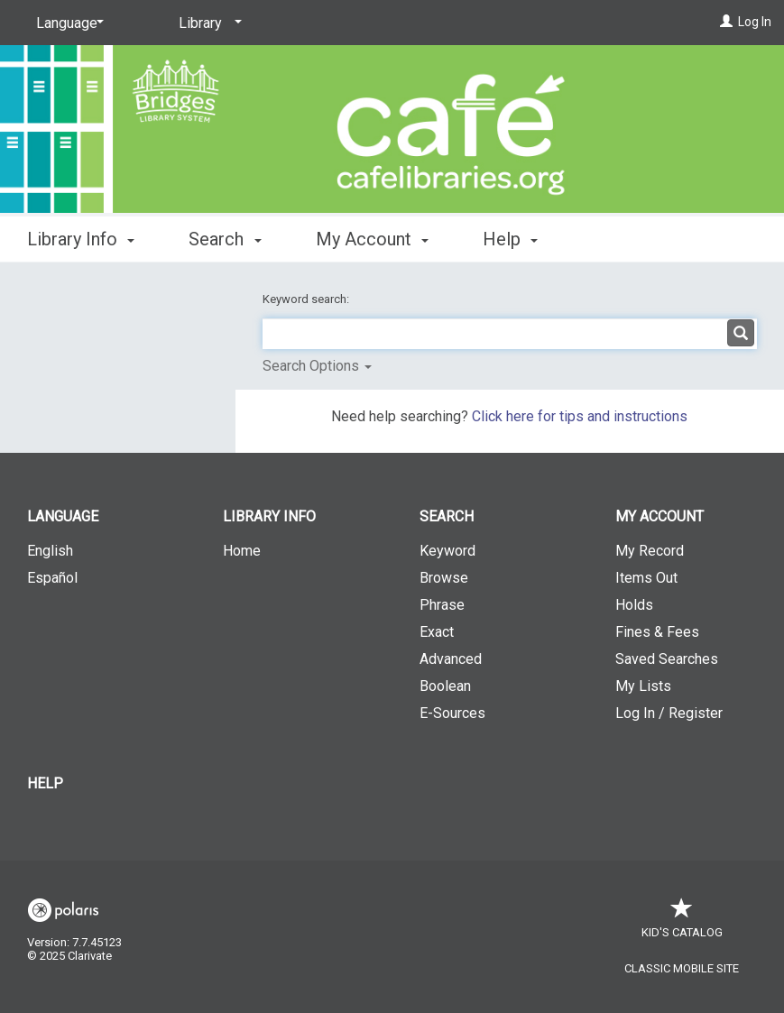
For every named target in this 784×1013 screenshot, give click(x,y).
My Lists (643, 686)
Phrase (442, 604)
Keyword (447, 550)
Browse (444, 577)
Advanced (451, 659)
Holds (634, 604)
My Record (649, 550)
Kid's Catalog (682, 923)
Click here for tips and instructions (579, 416)
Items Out (646, 577)
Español (52, 577)
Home (242, 550)
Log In (754, 21)
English (50, 550)
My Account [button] (372, 239)
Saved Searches (666, 659)
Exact (437, 631)
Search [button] (225, 239)
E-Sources (452, 713)
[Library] (207, 23)
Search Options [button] (317, 365)
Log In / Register (669, 713)
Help (45, 783)
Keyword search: (307, 299)
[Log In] (726, 21)
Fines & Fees (657, 631)
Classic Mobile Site (681, 968)
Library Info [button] (80, 239)
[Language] (66, 23)
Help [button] (510, 239)
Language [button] (62, 516)
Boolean (445, 686)
